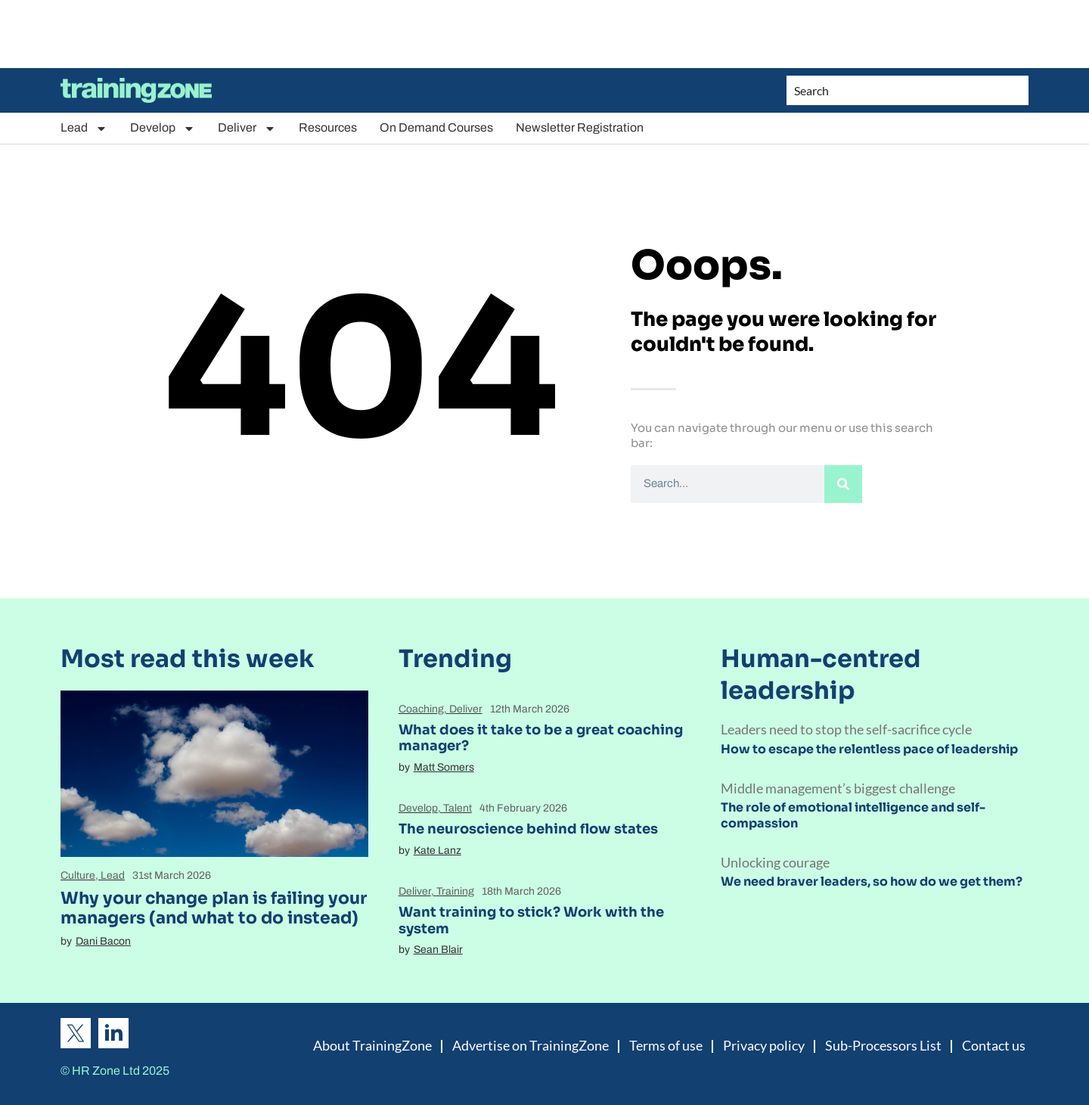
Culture (77, 875)
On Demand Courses (436, 127)
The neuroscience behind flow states (528, 829)
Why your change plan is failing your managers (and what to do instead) (213, 908)
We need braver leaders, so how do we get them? (871, 881)
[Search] (843, 484)
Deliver (247, 128)
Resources (328, 127)
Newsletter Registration (580, 127)
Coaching (421, 709)
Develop (162, 128)
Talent (457, 808)
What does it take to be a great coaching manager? (541, 738)
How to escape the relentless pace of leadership (869, 749)
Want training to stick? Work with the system (531, 920)
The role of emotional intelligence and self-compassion (853, 815)
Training (455, 891)
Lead (83, 128)
